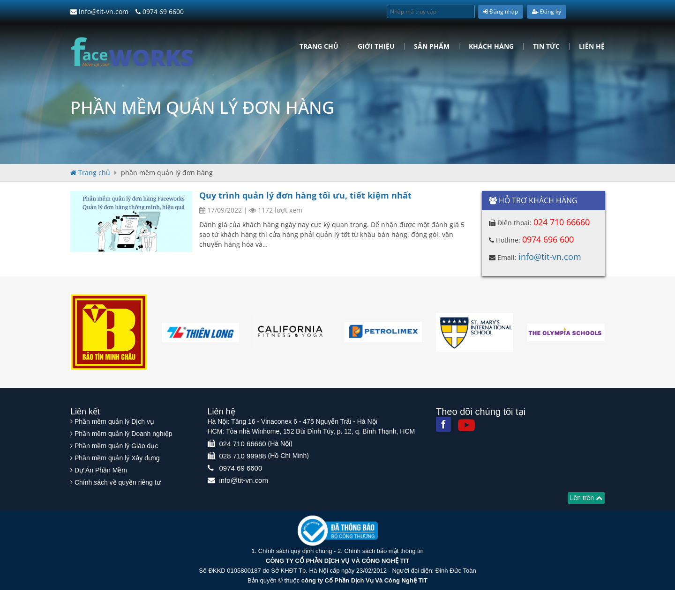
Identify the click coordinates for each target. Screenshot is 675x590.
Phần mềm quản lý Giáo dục (116, 446)
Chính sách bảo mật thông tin (383, 550)
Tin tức (546, 46)
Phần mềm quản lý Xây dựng (117, 458)
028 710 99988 (242, 456)
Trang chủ (319, 46)
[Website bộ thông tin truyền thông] (338, 530)
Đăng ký (546, 11)
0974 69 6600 (159, 11)
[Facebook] (443, 424)
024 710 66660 (561, 222)
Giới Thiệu (376, 46)
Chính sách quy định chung (295, 550)
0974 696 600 (548, 239)
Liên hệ (592, 46)
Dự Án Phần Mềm (101, 470)
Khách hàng (491, 46)
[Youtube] (466, 425)
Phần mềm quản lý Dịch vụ (114, 421)
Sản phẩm (432, 46)
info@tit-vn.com (99, 11)
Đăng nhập (500, 11)
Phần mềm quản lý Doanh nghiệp (123, 433)
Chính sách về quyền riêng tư (118, 482)
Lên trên (586, 498)
